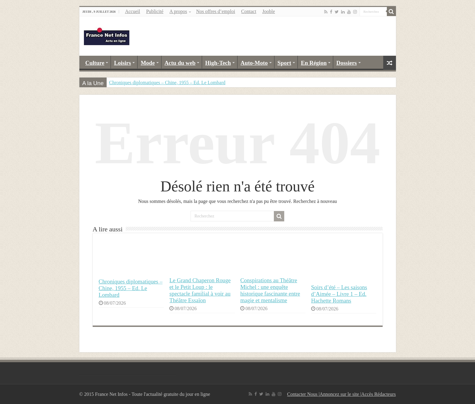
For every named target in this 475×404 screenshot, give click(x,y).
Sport (284, 63)
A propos (178, 11)
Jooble (268, 11)
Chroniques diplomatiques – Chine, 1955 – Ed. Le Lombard (167, 82)
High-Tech (218, 63)
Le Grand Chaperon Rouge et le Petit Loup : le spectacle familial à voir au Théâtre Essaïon (200, 290)
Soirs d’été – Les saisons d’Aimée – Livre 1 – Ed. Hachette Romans (339, 294)
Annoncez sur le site (340, 394)
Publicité (154, 11)
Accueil (132, 11)
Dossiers (346, 63)
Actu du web (179, 63)
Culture (95, 63)
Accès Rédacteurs (378, 394)
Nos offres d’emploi (215, 11)
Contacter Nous (303, 394)
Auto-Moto (254, 63)
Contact (248, 11)
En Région (314, 63)
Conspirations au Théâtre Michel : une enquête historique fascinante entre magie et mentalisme (270, 290)
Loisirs (122, 63)
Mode (147, 63)
